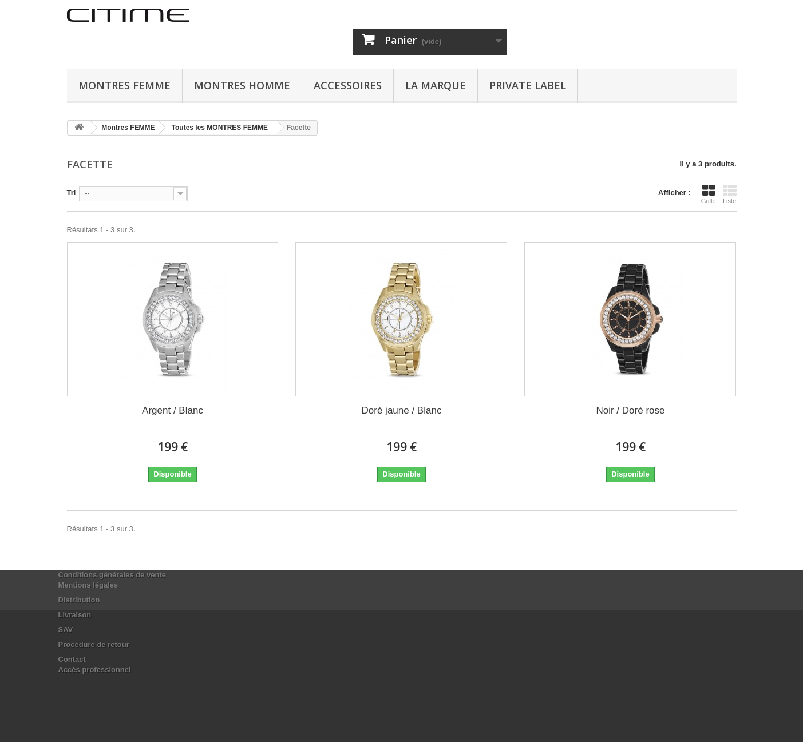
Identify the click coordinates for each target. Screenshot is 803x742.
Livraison (75, 614)
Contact (72, 659)
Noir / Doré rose (630, 410)
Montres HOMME (242, 85)
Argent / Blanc (172, 410)
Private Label (527, 85)
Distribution (79, 600)
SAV (65, 629)
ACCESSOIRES (348, 85)
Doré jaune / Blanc (402, 410)
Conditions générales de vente (112, 574)
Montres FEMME (124, 85)
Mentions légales (88, 585)
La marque (435, 85)
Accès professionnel (94, 669)
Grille (708, 194)
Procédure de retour (93, 644)
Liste (730, 194)
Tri (71, 192)
